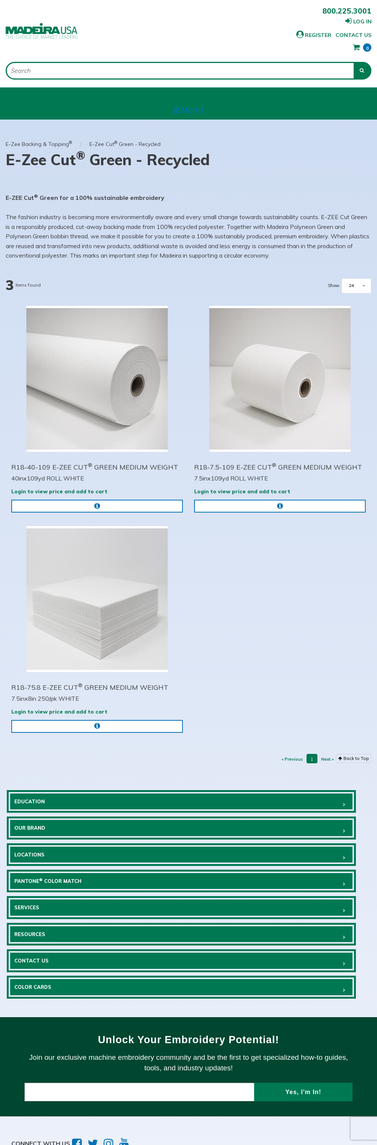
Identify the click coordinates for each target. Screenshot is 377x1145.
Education (36, 793)
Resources (225, 872)
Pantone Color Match (247, 832)
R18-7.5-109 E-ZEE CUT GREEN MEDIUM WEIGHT (278, 454)
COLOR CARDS (228, 912)
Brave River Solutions (159, 1122)
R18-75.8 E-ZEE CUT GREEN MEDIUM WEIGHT (89, 674)
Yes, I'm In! (303, 1026)
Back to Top (353, 745)
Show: (334, 273)
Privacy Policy (83, 1095)
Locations (36, 832)
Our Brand (225, 793)
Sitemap (213, 1095)
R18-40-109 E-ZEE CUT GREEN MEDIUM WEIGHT (94, 454)
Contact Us (315, 35)
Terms (21, 1095)
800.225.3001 (346, 10)
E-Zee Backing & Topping (39, 131)
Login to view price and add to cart (59, 479)
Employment (154, 1095)
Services (33, 872)
